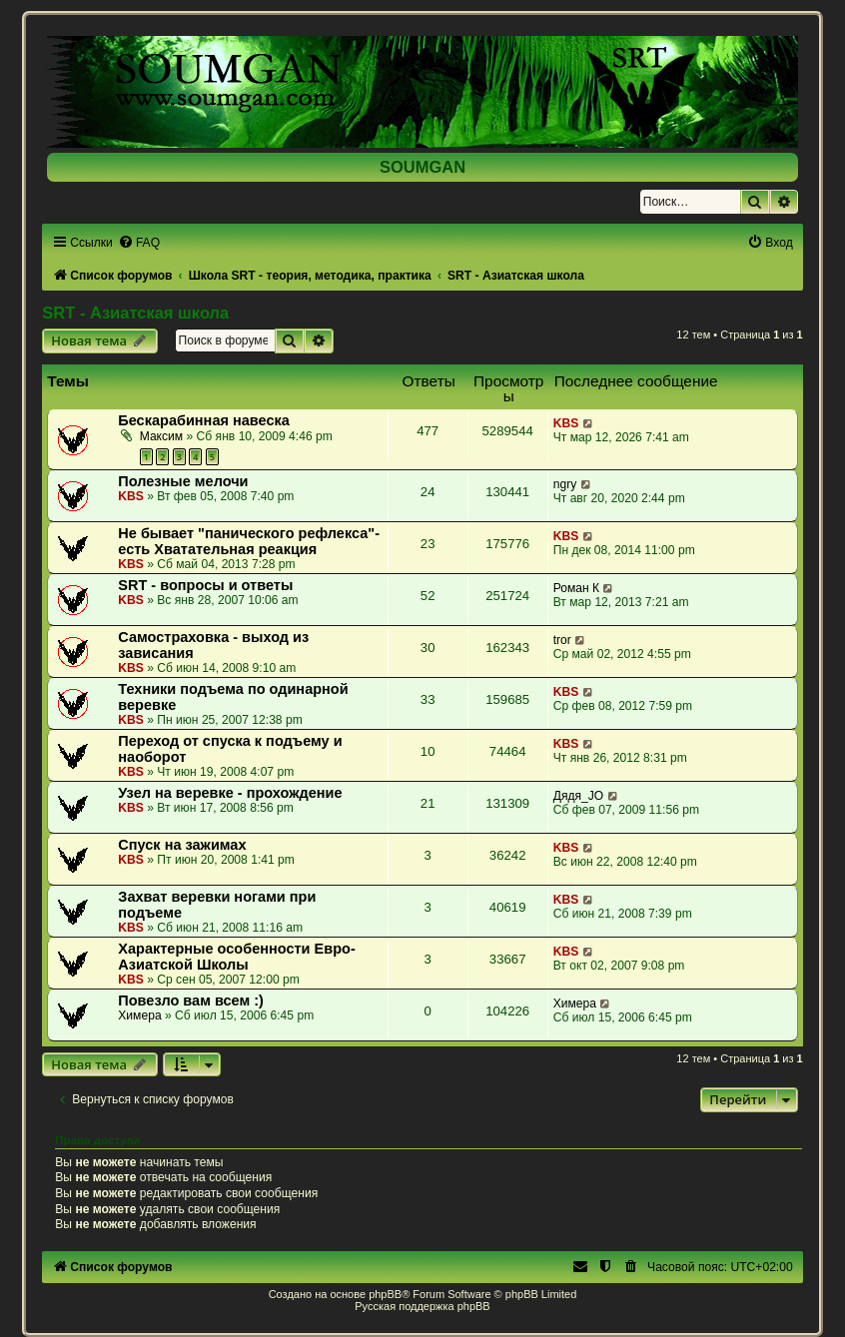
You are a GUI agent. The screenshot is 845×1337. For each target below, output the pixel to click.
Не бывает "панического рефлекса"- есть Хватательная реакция (249, 541)
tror (562, 640)
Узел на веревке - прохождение (230, 793)
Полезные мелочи (183, 481)
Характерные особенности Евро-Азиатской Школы (236, 957)
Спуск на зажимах (182, 845)
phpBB (385, 1294)
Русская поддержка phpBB (422, 1306)
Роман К (576, 588)
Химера (139, 1015)
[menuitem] (139, 243)
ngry (565, 484)
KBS (566, 423)
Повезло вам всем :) (191, 1000)
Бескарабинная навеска (204, 420)
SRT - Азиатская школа (135, 313)
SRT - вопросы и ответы (205, 585)
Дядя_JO (578, 796)
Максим (161, 436)
